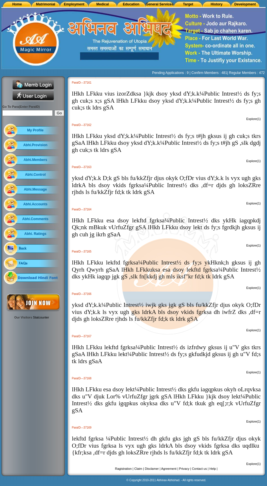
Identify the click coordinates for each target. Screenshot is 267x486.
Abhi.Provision (35, 145)
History (216, 4)
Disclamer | (152, 468)
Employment (74, 4)
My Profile (35, 130)
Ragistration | (124, 468)
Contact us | (200, 468)
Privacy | (185, 468)
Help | (213, 468)
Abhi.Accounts (35, 204)
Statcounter (41, 317)
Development (245, 4)
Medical (102, 4)
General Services (159, 4)
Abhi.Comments (35, 219)
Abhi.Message (35, 189)
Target (188, 4)
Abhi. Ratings (35, 234)
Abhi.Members (35, 160)
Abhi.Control (35, 175)
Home (17, 4)
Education (131, 4)
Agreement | (169, 468)
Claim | (139, 468)
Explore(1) (253, 119)
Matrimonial (45, 4)
